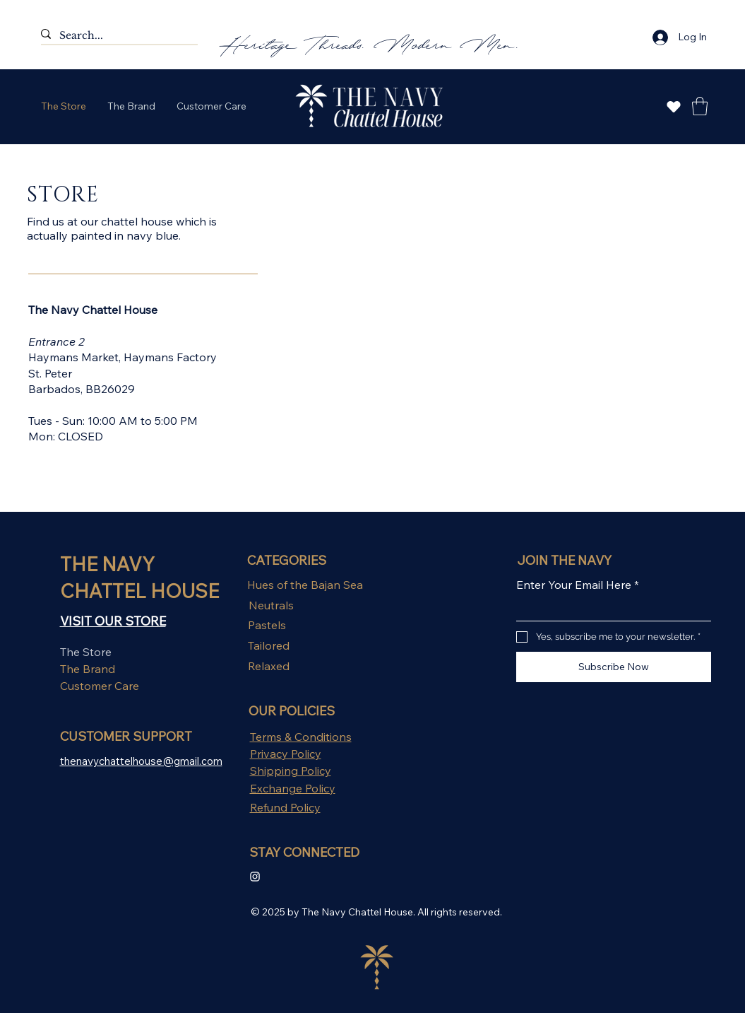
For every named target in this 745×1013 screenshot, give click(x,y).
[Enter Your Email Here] (609, 610)
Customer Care (99, 686)
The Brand (87, 669)
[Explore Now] (673, 106)
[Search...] (113, 36)
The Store (86, 652)
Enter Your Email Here (577, 584)
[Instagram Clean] (255, 876)
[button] (700, 106)
